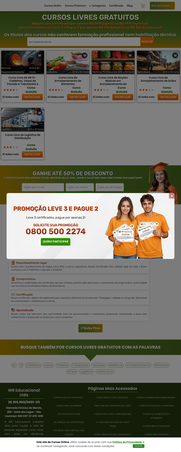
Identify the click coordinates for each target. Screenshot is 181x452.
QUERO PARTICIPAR (55, 241)
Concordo (138, 446)
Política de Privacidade (127, 442)
